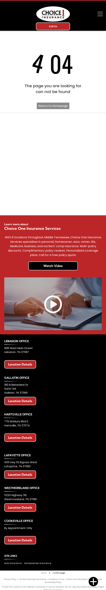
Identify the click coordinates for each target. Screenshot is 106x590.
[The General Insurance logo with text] (77, 178)
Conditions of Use (56, 579)
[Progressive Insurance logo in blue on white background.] (28, 178)
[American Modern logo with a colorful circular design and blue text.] (77, 135)
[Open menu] (100, 14)
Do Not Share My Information (33, 579)
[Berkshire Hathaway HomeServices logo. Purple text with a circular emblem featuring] (28, 150)
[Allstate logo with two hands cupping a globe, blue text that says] (77, 121)
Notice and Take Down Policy (80, 579)
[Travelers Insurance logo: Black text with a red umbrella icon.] (77, 193)
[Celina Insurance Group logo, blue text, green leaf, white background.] (28, 207)
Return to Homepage (53, 106)
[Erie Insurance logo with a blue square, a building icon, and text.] (28, 121)
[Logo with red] (77, 150)
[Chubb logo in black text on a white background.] (77, 207)
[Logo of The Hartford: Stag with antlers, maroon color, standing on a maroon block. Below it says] (28, 193)
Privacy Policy (10, 579)
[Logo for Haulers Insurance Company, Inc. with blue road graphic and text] (28, 164)
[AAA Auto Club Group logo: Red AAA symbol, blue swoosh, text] (28, 135)
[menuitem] (14, 563)
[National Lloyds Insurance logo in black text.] (77, 164)
